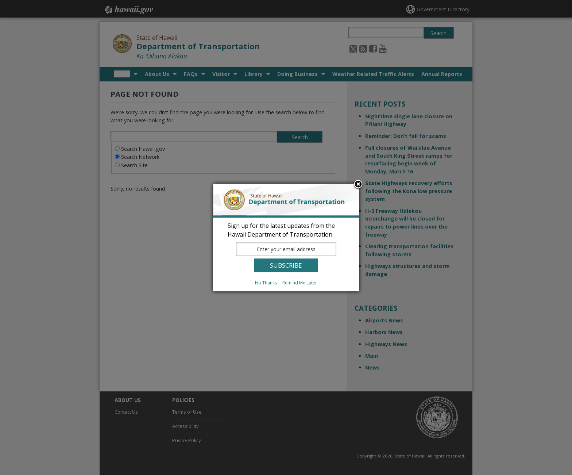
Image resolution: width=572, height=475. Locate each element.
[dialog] (286, 237)
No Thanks (266, 283)
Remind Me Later (299, 283)
